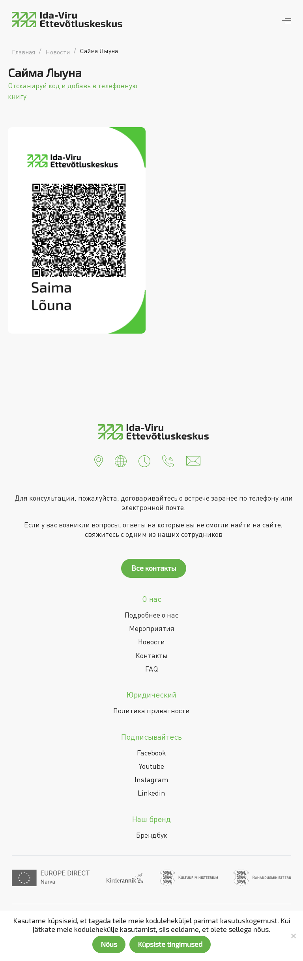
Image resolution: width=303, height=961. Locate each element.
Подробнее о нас (151, 614)
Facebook (151, 752)
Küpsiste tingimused (170, 944)
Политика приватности (151, 710)
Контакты (152, 655)
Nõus (109, 944)
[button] (98, 460)
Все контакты (153, 568)
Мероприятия (151, 628)
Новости (151, 641)
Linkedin (151, 792)
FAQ (151, 668)
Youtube (151, 766)
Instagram (151, 779)
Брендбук (151, 835)
